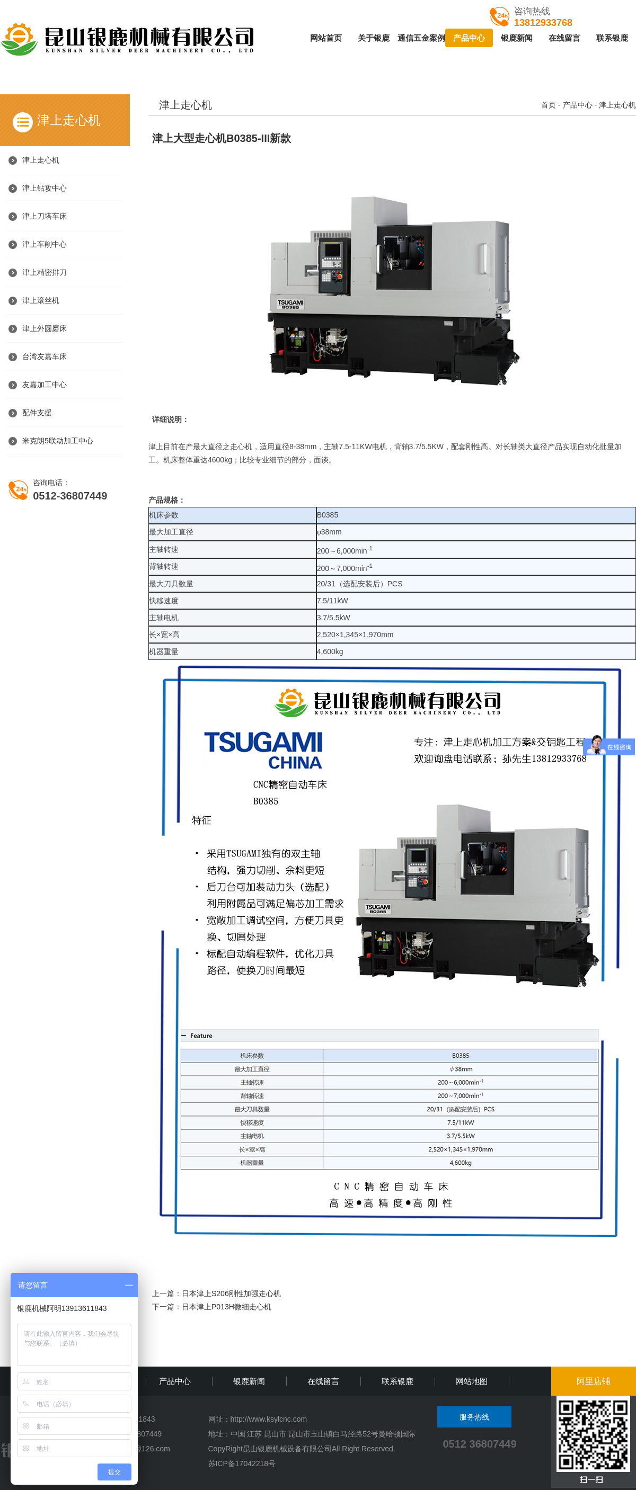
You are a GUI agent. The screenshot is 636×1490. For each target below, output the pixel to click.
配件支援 (37, 412)
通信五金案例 (421, 37)
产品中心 (469, 37)
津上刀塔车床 (44, 216)
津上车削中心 (44, 244)
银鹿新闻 (517, 37)
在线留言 (564, 37)
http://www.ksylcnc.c (264, 1419)
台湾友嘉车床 (44, 356)
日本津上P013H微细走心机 (226, 1306)
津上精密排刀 (44, 272)
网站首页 (326, 37)
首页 (548, 105)
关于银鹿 (374, 37)
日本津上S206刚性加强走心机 (231, 1293)
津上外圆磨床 (44, 328)
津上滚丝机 (40, 300)
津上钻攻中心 (44, 188)
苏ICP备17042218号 (242, 1463)
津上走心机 (40, 160)
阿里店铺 (594, 1381)
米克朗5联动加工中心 (57, 440)
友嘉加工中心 (44, 384)
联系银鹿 (612, 37)
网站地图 (472, 1381)
